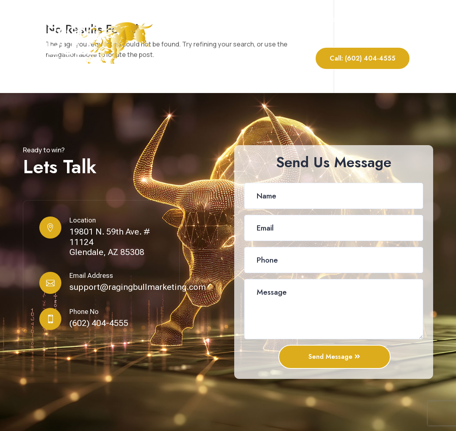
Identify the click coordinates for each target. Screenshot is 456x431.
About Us (255, 19)
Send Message (331, 356)
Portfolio (342, 19)
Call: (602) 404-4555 (362, 58)
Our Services (298, 19)
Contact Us (392, 19)
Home (222, 19)
